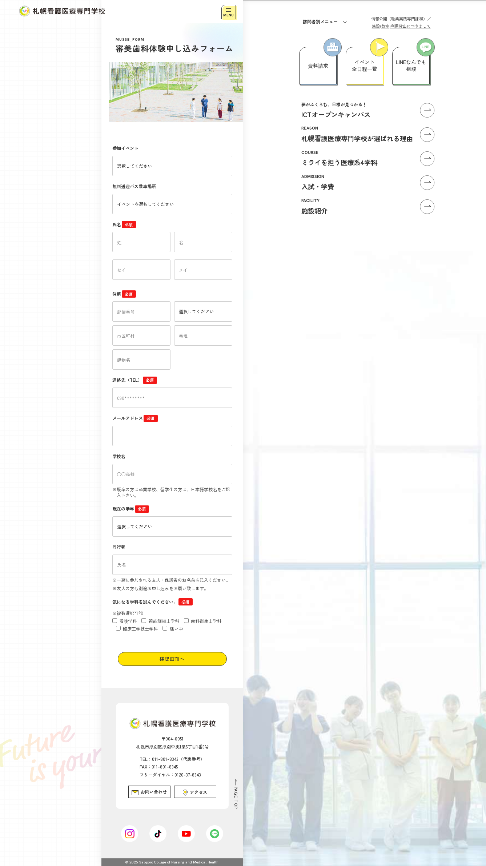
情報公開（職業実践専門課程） (399, 18)
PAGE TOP (235, 798)
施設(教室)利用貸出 (401, 26)
